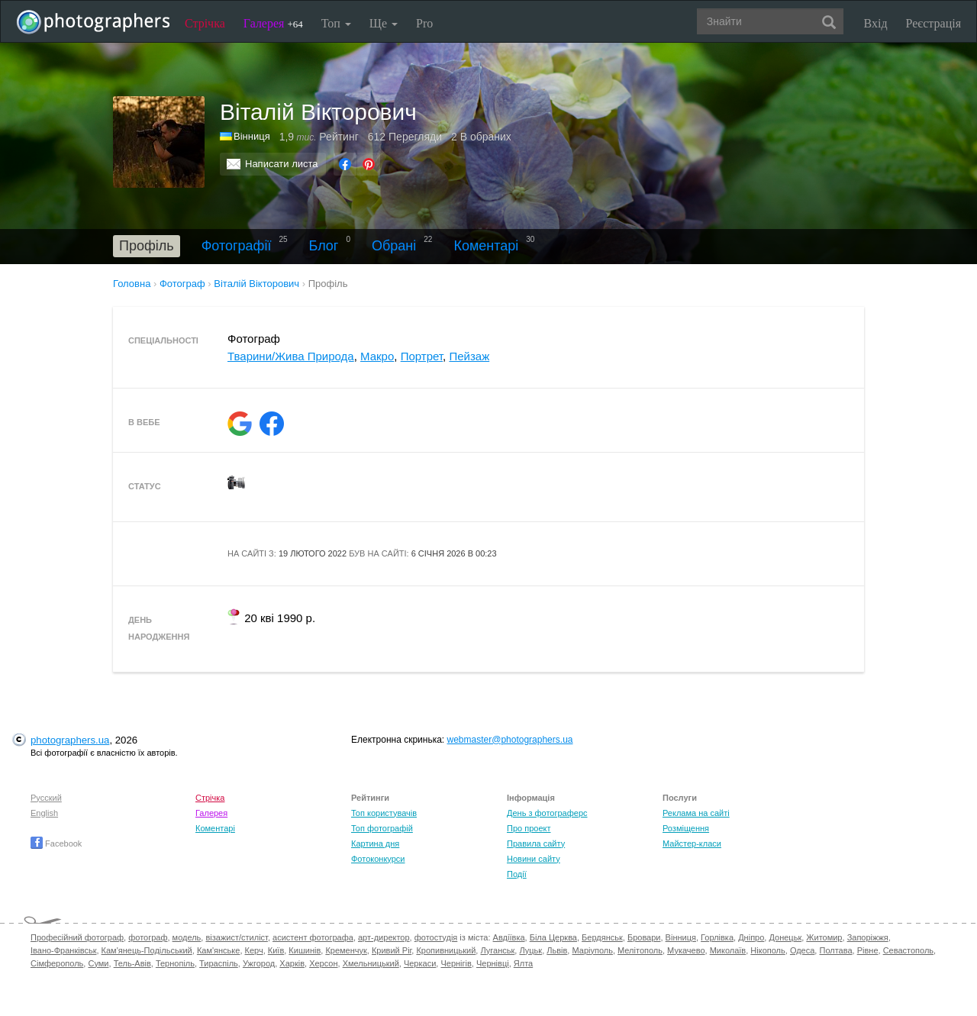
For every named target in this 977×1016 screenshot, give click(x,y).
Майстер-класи (692, 843)
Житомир (824, 937)
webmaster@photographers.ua (510, 739)
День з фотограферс (547, 813)
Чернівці (492, 963)
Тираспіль (218, 963)
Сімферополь (57, 963)
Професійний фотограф (77, 937)
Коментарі (485, 245)
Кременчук (345, 950)
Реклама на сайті (696, 813)
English (44, 813)
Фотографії (237, 245)
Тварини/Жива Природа (290, 356)
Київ (276, 950)
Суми (98, 963)
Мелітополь (640, 950)
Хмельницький (371, 963)
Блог (324, 245)
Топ (336, 23)
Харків (292, 963)
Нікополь (767, 950)
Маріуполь (592, 950)
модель (187, 937)
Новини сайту (533, 858)
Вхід (876, 23)
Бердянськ (602, 937)
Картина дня (375, 843)
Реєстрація (933, 23)
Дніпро (751, 937)
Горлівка (717, 937)
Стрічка (205, 23)
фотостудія (436, 937)
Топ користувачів (384, 813)
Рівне (868, 950)
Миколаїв (728, 950)
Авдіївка (509, 937)
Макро (377, 356)
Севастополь (908, 950)
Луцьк (530, 950)
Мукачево (686, 950)
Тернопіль (175, 963)
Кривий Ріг (391, 950)
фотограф (147, 937)
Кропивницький (446, 950)
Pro (424, 23)
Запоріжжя (867, 937)
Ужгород (259, 963)
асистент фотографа (312, 937)
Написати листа (281, 163)
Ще (383, 23)
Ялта (523, 963)
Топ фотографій (382, 828)
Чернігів (455, 963)
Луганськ (497, 950)
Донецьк (785, 937)
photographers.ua (70, 740)
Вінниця (252, 136)
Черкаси (420, 963)
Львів (557, 950)
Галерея (273, 23)
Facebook (56, 843)
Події (517, 874)
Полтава (835, 950)
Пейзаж (469, 356)
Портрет (422, 356)
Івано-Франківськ (63, 950)
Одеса (802, 950)
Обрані (394, 245)
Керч (254, 950)
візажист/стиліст (236, 937)
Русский (46, 797)
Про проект (528, 828)
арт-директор (384, 937)
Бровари (644, 937)
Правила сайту (536, 843)
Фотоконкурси (378, 858)
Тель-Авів (132, 963)
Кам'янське (218, 950)
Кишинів (305, 950)
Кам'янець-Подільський (147, 950)
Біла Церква (553, 937)
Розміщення (686, 828)
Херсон (323, 963)
